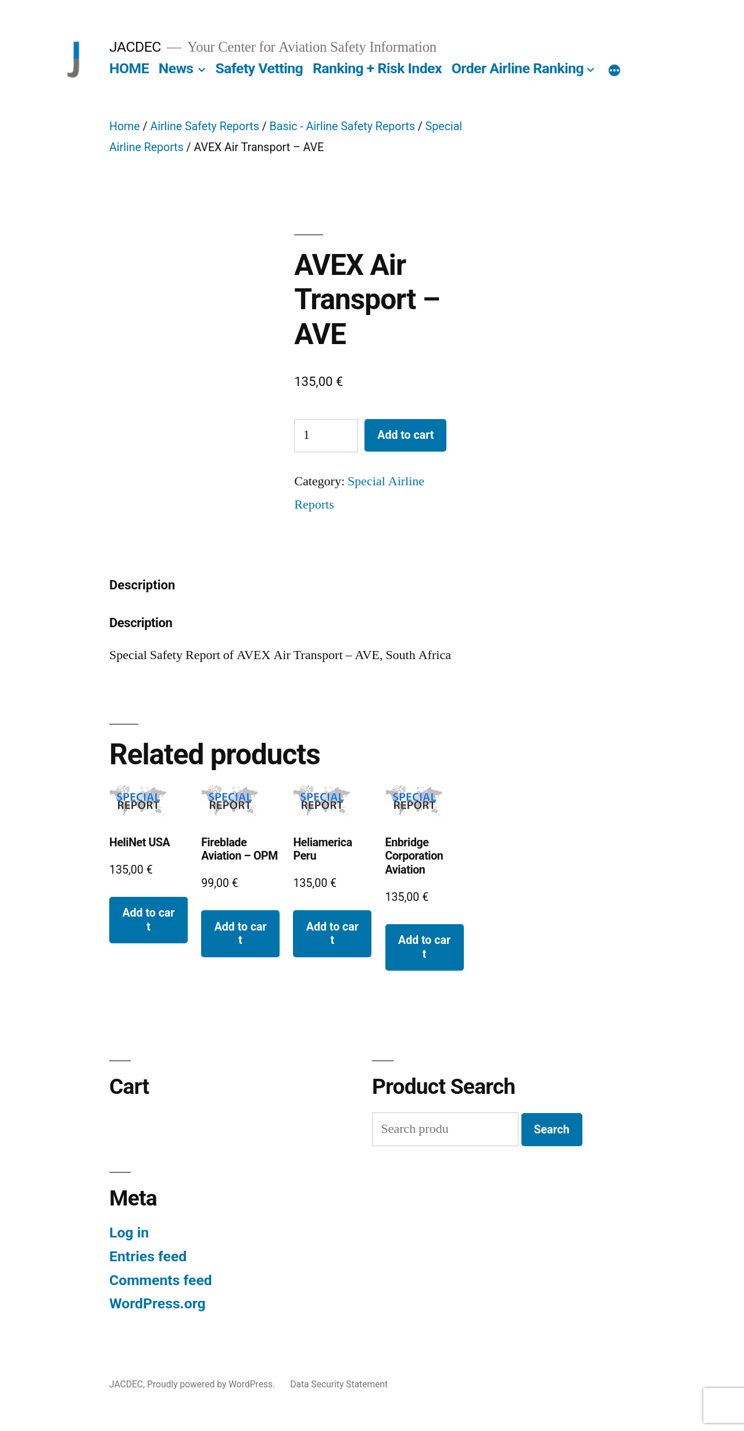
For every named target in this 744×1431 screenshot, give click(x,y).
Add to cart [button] (148, 919)
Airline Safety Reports (204, 126)
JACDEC (135, 46)
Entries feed (148, 1256)
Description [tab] (142, 585)
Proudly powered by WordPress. (212, 1384)
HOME (129, 68)
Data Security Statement (339, 1384)
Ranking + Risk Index (377, 68)
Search (552, 1129)
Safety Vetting (259, 68)
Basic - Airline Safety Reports (342, 126)
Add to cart (405, 435)
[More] (614, 71)
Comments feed (160, 1280)
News (176, 68)
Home (124, 126)
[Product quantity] (326, 435)
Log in (129, 1232)
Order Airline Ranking (518, 68)
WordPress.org (157, 1303)
